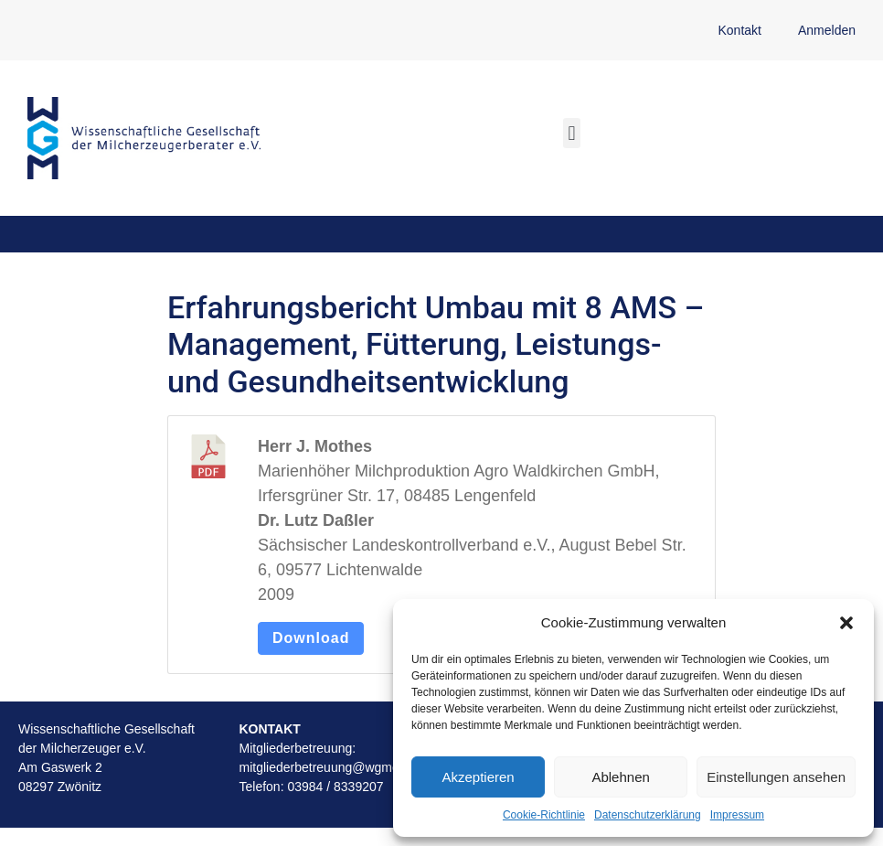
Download (310, 638)
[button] (846, 623)
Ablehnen (620, 777)
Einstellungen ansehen (776, 777)
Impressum (737, 815)
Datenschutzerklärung (647, 815)
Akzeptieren (478, 777)
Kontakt (739, 30)
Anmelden (827, 30)
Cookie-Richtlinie (544, 815)
